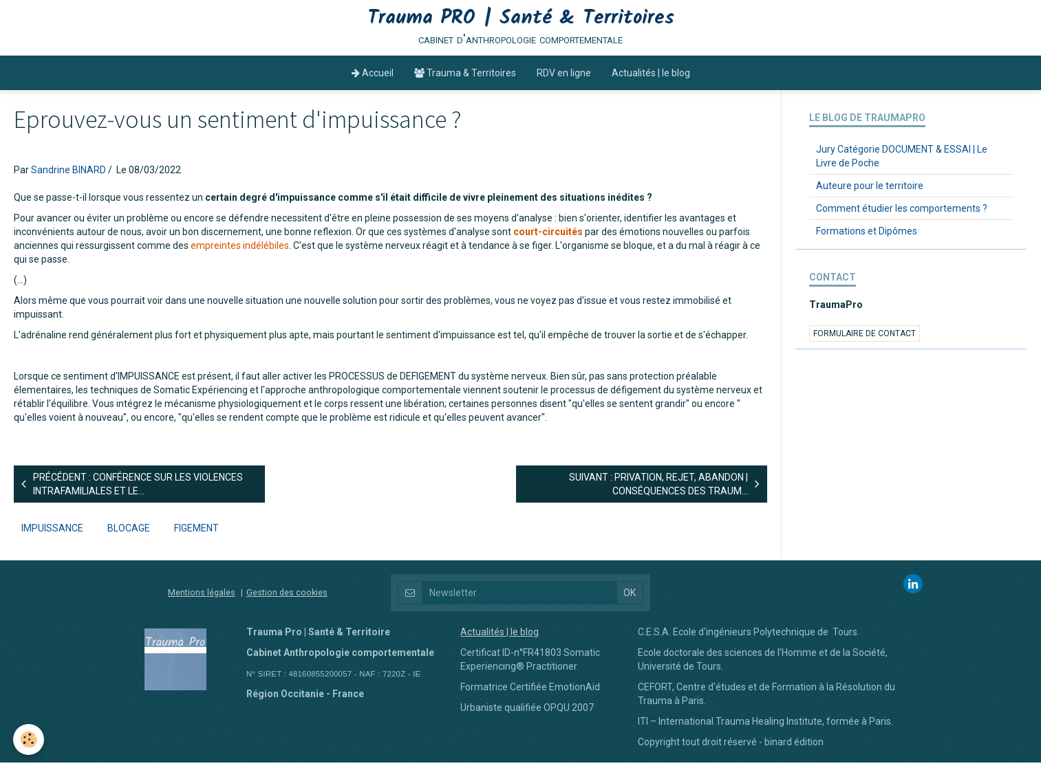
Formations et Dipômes (866, 236)
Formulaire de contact (864, 339)
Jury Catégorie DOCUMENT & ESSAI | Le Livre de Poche (901, 161)
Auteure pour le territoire (869, 191)
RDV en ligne (564, 78)
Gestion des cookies (287, 598)
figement (196, 533)
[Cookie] (29, 739)
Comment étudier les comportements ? (901, 213)
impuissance (52, 533)
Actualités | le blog (651, 78)
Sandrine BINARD (68, 175)
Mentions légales (201, 598)
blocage (128, 533)
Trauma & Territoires (465, 78)
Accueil (373, 78)
